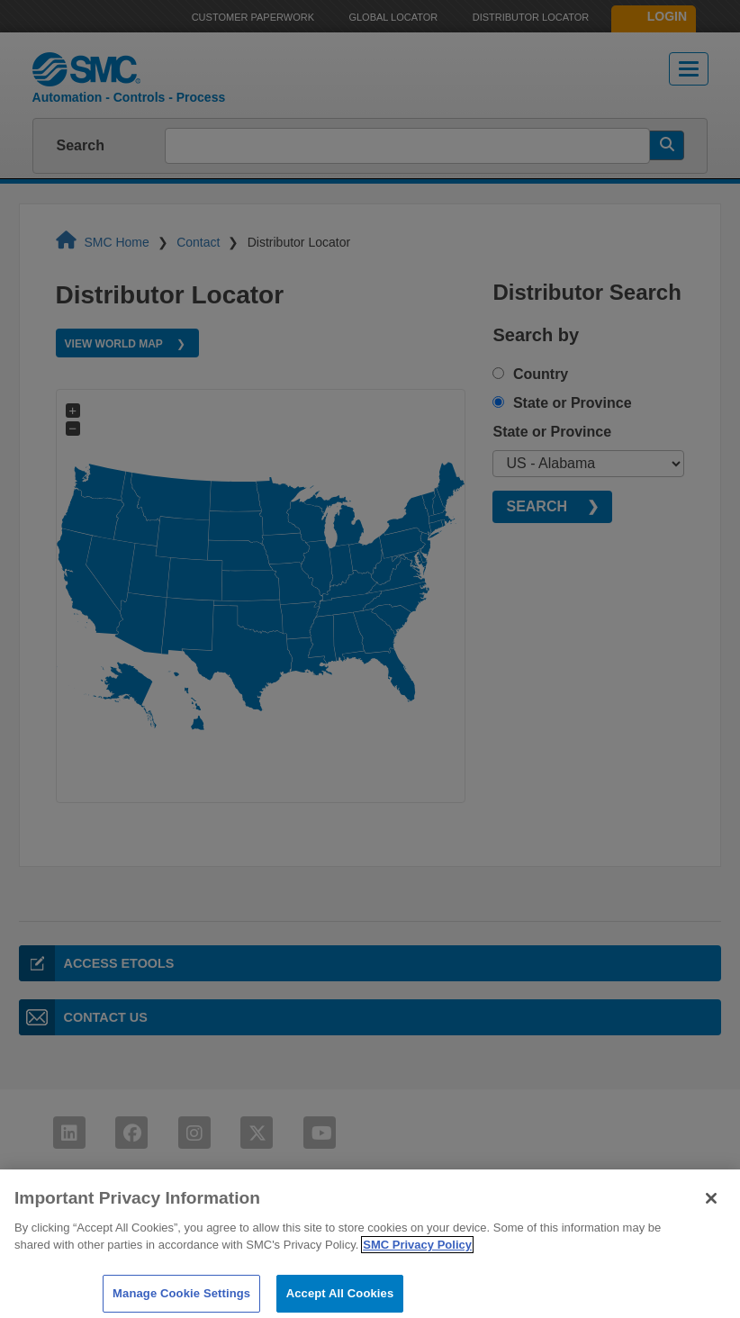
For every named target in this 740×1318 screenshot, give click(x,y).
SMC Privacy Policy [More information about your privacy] (417, 1254)
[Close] (711, 1207)
